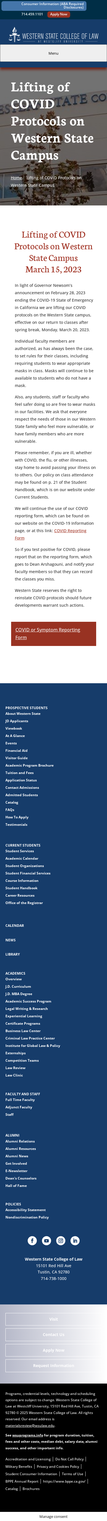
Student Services (19, 851)
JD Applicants (16, 721)
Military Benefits (18, 1466)
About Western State (23, 713)
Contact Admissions (22, 787)
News (10, 940)
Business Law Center (23, 1030)
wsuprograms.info (27, 1435)
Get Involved (16, 1163)
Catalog (11, 802)
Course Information (22, 880)
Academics (15, 973)
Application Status (21, 780)
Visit (53, 1319)
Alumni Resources (20, 1148)
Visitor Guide (16, 758)
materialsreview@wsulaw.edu (29, 1425)
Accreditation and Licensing (28, 1459)
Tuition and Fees (19, 772)
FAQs (9, 809)
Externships (15, 1053)
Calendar (14, 925)
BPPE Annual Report (22, 1481)
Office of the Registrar (24, 902)
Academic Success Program (28, 1001)
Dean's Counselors (21, 1178)
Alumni (12, 1135)
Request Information (53, 1365)
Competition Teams (22, 1060)
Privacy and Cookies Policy (58, 1466)
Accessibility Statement (25, 1209)
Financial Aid (16, 750)
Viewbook (13, 728)
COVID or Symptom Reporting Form (47, 634)
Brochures (31, 1488)
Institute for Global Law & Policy (32, 1045)
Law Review (15, 1067)
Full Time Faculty (20, 1099)
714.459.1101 (32, 14)
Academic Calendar (21, 858)
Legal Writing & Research (26, 1008)
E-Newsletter (16, 1170)
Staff (9, 1114)
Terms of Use (72, 1473)
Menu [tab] (53, 53)
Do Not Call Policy (69, 1459)
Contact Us (53, 1334)
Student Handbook (21, 888)
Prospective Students (26, 707)
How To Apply (17, 817)
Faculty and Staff (22, 1094)
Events (11, 743)
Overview (13, 979)
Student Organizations (24, 865)
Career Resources (20, 895)
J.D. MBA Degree (18, 993)
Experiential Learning (23, 1016)
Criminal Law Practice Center (30, 1038)
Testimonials (16, 824)
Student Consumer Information (31, 1473)
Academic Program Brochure (29, 765)
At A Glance (15, 735)
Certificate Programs (22, 1023)
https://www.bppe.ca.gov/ (64, 1481)
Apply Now (58, 14)
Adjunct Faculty (18, 1107)
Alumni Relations (20, 1141)
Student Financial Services (28, 873)
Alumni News (16, 1156)
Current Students (23, 845)
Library (12, 954)
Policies (13, 1204)
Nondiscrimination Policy (27, 1217)
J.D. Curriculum (18, 986)
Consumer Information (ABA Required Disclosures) (52, 5)
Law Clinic (14, 1075)
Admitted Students (21, 795)
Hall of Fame (16, 1185)
